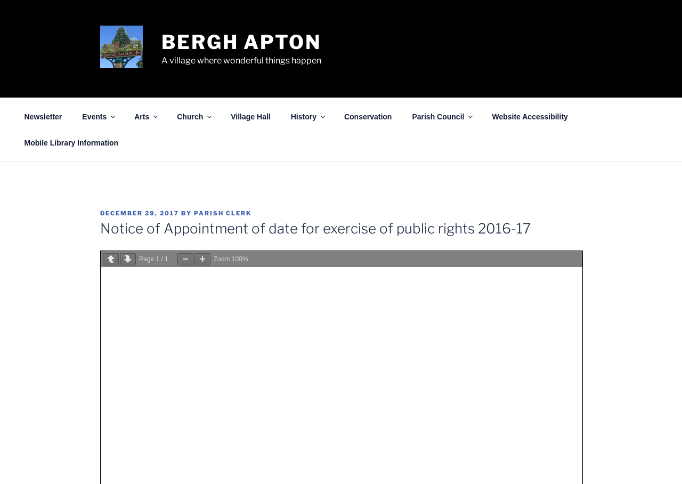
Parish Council (443, 116)
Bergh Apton (241, 42)
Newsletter (43, 116)
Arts (146, 116)
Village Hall (250, 116)
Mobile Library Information (72, 143)
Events (99, 116)
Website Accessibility (529, 116)
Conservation (368, 116)
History (309, 116)
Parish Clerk (222, 213)
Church (195, 116)
